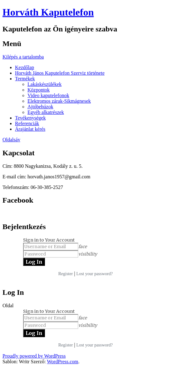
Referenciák (27, 123)
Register (65, 273)
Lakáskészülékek (44, 84)
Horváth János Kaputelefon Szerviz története (60, 73)
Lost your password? (94, 273)
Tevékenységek (30, 117)
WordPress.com (62, 361)
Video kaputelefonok (48, 95)
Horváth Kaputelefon (48, 12)
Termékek (25, 78)
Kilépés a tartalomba (23, 56)
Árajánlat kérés (30, 129)
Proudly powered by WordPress (34, 356)
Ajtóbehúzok (40, 106)
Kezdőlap (24, 67)
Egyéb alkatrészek (45, 112)
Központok (38, 89)
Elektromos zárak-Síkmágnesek (59, 101)
